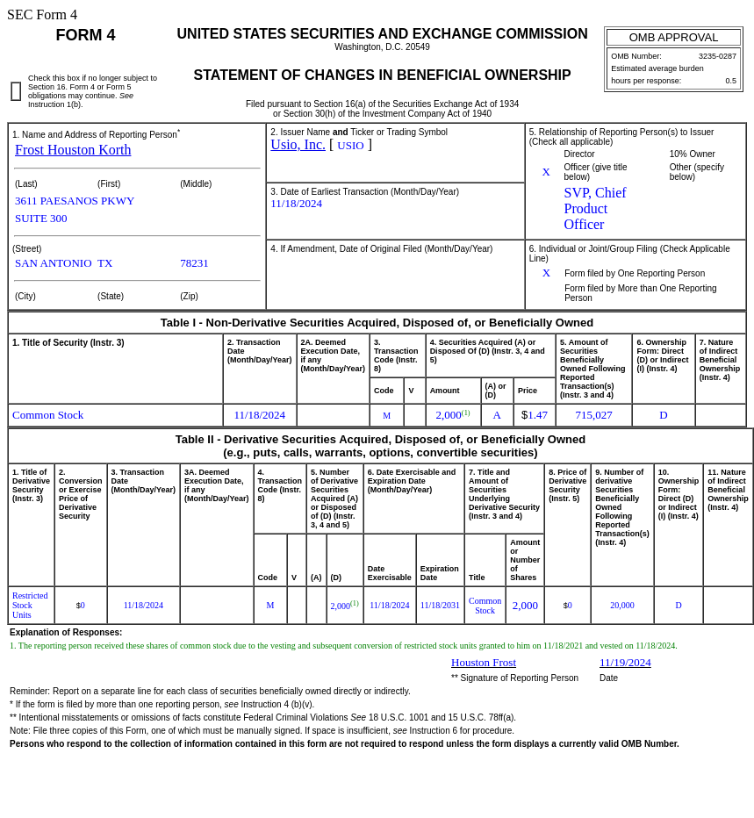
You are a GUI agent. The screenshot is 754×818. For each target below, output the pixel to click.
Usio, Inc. (298, 144)
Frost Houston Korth (73, 149)
